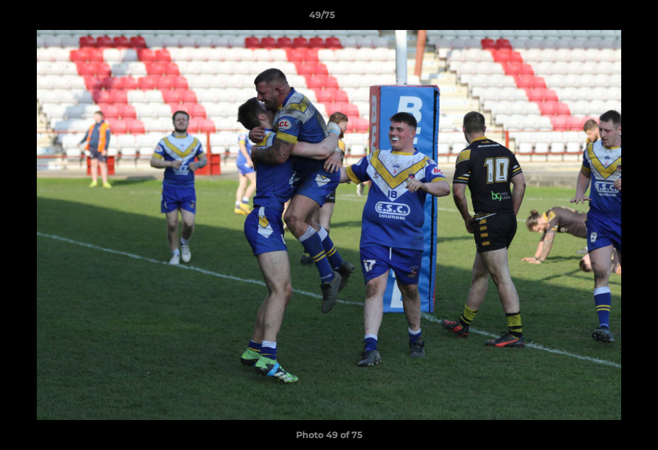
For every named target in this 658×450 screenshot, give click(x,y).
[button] (605, 18)
